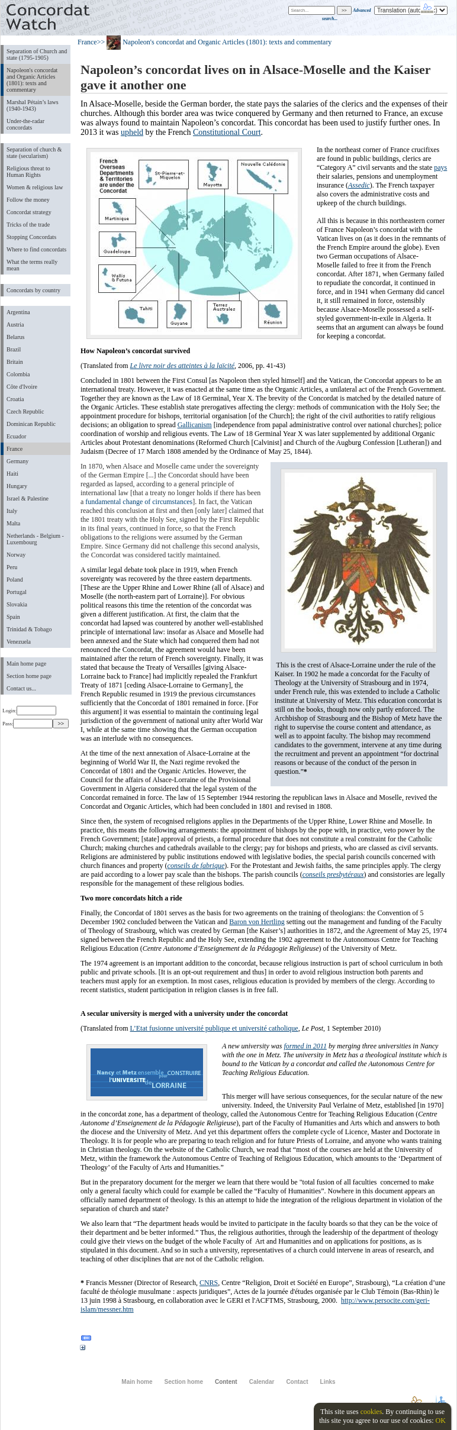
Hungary (17, 486)
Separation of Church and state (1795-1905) (37, 54)
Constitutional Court (227, 132)
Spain (13, 617)
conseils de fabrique (196, 865)
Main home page (26, 663)
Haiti (12, 473)
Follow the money (28, 199)
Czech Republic (25, 411)
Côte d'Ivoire (22, 386)
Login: (29, 711)
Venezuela (19, 641)
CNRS (208, 1283)
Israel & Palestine (28, 498)
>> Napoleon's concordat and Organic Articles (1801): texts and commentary (214, 42)
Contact (297, 1382)
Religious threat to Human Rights (28, 171)
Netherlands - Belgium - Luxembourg (35, 538)
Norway (16, 554)
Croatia (15, 399)
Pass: (27, 724)
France (14, 449)
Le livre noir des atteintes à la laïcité (182, 365)
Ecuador (16, 436)
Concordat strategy (29, 212)
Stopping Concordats (31, 237)
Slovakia (17, 604)
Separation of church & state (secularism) (34, 152)
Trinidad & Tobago (29, 629)
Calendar (262, 1382)
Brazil (14, 349)
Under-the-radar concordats (25, 124)
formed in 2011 (305, 1046)
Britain (15, 362)
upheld (132, 132)
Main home (136, 1382)
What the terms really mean (32, 265)
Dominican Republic (31, 424)
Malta (13, 523)
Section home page (29, 676)
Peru (12, 567)
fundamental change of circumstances (138, 502)
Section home (183, 1382)
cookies (371, 1412)
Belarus (16, 337)
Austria (15, 324)
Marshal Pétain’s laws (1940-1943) (33, 105)
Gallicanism (195, 425)
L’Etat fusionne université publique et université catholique (214, 1028)
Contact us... (21, 688)
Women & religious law (35, 187)
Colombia (18, 374)
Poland (15, 579)
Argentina (18, 312)
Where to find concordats (36, 249)
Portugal (17, 592)
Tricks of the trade (28, 224)
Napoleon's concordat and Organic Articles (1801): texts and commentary (32, 80)
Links (328, 1382)
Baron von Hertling (256, 922)
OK (440, 1420)
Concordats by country (33, 290)
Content (226, 1382)
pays (440, 167)
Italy (12, 511)
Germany (17, 461)
